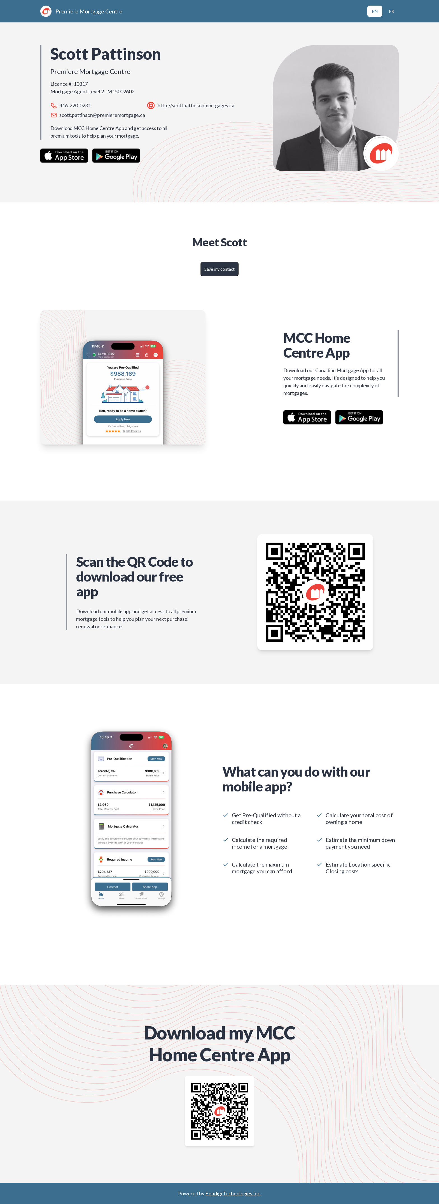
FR (391, 11)
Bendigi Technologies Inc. (233, 1193)
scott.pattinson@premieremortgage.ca (102, 115)
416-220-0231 (75, 105)
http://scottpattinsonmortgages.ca (196, 105)
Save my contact (219, 269)
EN (375, 11)
